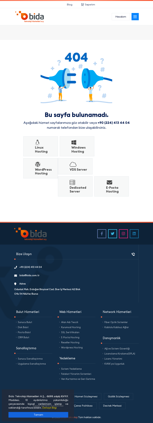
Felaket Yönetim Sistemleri (76, 373)
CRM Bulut (23, 337)
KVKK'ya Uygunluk (114, 363)
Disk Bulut (23, 327)
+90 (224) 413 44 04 (28, 267)
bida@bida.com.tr (27, 275)
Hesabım (120, 16)
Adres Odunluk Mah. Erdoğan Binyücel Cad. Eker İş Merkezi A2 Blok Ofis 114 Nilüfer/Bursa (47, 288)
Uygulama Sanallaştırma (32, 363)
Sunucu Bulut (25, 322)
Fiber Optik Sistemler (116, 322)
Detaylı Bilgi (49, 407)
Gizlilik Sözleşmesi (118, 396)
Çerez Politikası (83, 405)
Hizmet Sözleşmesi (86, 396)
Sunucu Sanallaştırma (30, 358)
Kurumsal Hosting (71, 327)
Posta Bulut (24, 332)
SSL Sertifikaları (70, 332)
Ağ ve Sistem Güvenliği (117, 348)
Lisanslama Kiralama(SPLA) (119, 353)
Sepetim (88, 4)
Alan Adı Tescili (69, 322)
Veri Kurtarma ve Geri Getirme (78, 378)
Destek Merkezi (112, 405)
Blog (69, 4)
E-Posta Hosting (70, 337)
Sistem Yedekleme (71, 368)
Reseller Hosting (70, 342)
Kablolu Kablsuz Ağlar (116, 327)
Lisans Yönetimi (113, 358)
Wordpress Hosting (72, 347)
